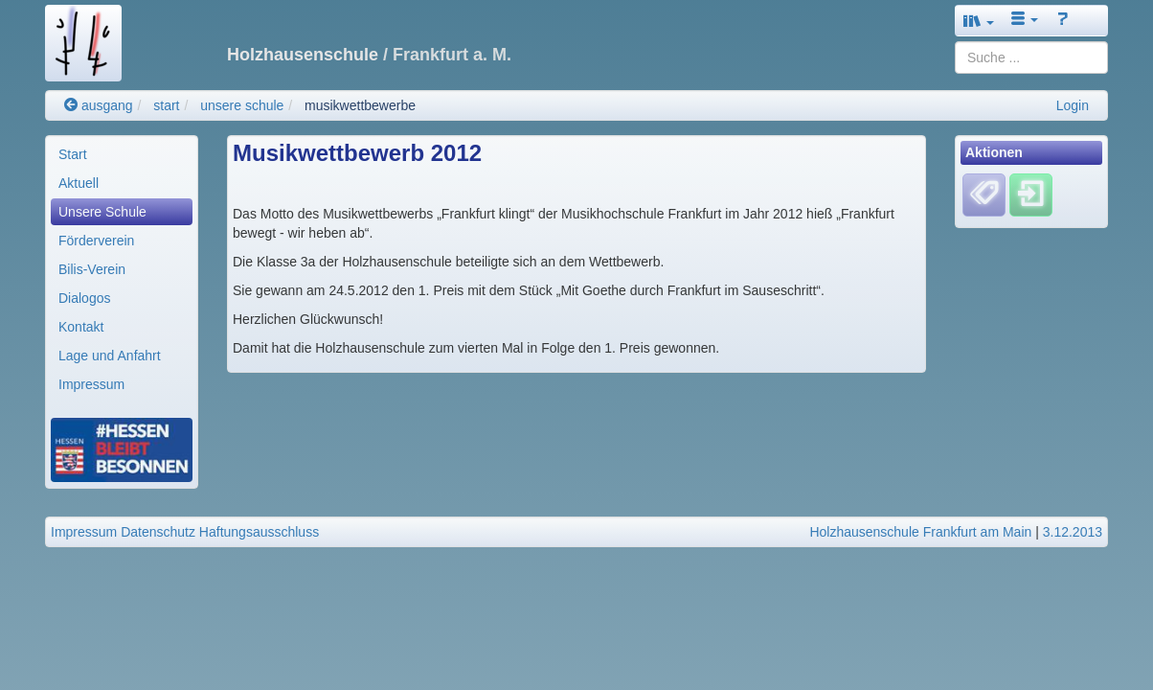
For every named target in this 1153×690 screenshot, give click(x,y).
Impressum (91, 384)
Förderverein (96, 240)
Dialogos (84, 298)
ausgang (98, 105)
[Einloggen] (1030, 194)
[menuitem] (121, 154)
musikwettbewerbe (360, 105)
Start (72, 154)
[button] (979, 20)
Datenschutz (158, 532)
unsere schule (241, 105)
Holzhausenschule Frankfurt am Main (920, 532)
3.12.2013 (1072, 532)
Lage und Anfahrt (109, 355)
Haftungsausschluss (259, 532)
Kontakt (80, 326)
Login (1072, 105)
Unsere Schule (102, 211)
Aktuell (78, 183)
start (166, 105)
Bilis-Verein (91, 269)
